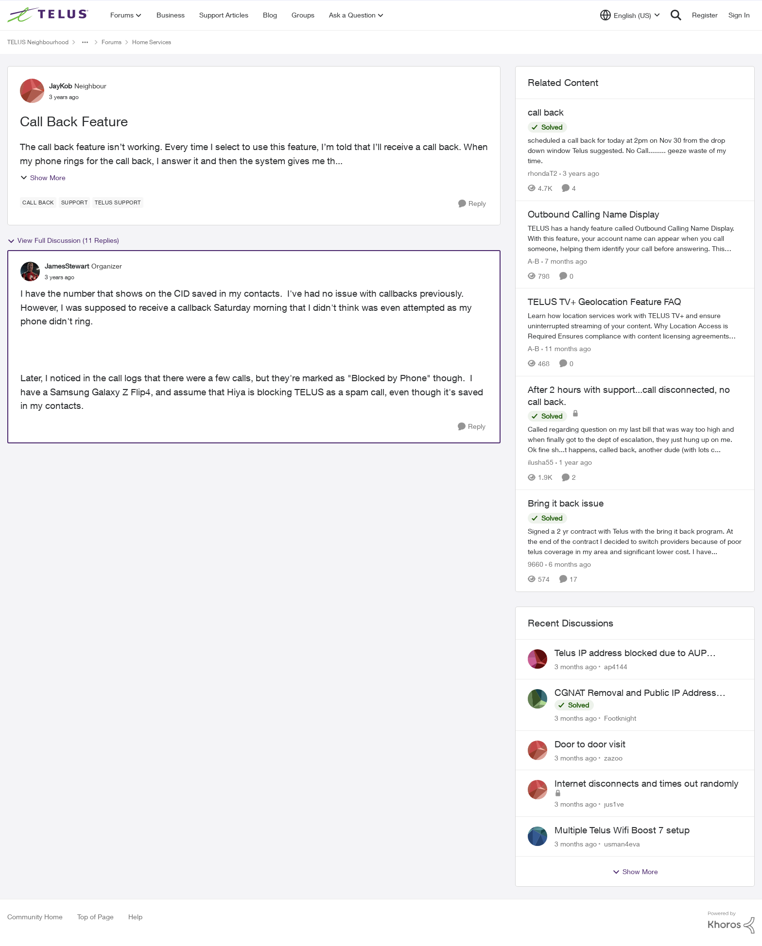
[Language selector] (630, 15)
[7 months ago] (564, 260)
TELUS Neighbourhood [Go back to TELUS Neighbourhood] (38, 42)
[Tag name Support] (74, 202)
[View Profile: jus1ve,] (537, 789)
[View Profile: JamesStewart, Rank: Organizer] (30, 271)
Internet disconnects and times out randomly (646, 783)
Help (135, 916)
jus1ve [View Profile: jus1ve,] (614, 804)
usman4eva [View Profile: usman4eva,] (622, 844)
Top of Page (95, 916)
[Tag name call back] (38, 202)
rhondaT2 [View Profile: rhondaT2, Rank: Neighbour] (542, 173)
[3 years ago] (579, 173)
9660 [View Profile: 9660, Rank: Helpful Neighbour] (535, 564)
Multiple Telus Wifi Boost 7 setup (622, 830)
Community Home (35, 916)
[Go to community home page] (49, 15)
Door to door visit (589, 744)
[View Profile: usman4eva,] (537, 836)
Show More (43, 177)
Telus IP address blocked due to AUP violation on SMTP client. (630, 653)
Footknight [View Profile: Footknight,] (620, 718)
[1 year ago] (573, 462)
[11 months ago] (566, 348)
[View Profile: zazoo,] (537, 750)
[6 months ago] (568, 564)
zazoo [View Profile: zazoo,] (613, 757)
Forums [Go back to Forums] (111, 42)
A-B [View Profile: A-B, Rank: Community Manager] (533, 260)
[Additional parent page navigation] (85, 42)
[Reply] (472, 203)
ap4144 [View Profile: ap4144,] (615, 666)
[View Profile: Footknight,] (537, 699)
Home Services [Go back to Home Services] (151, 42)
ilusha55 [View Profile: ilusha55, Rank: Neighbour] (541, 462)
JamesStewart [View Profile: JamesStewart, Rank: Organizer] (67, 266)
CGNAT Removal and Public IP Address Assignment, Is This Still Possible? (635, 693)
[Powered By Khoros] (731, 923)
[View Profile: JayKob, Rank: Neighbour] (32, 91)
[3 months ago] (575, 666)
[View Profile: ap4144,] (537, 659)
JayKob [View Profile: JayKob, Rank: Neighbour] (60, 86)
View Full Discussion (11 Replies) (63, 240)
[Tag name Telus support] (117, 202)
